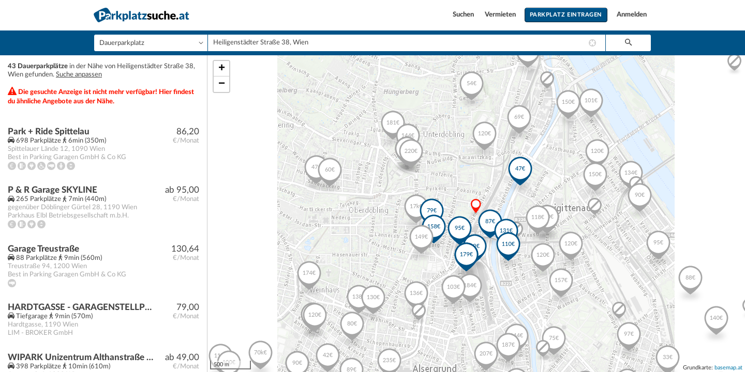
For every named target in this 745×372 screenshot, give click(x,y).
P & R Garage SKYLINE (52, 189)
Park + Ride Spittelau (49, 131)
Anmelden (632, 14)
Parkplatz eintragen (566, 15)
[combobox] (406, 43)
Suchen (464, 14)
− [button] (221, 84)
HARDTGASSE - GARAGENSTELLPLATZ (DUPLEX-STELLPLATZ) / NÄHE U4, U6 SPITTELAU (81, 307)
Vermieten (501, 14)
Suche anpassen (79, 74)
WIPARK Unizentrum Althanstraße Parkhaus (81, 357)
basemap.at (728, 367)
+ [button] (221, 68)
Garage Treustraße (43, 248)
